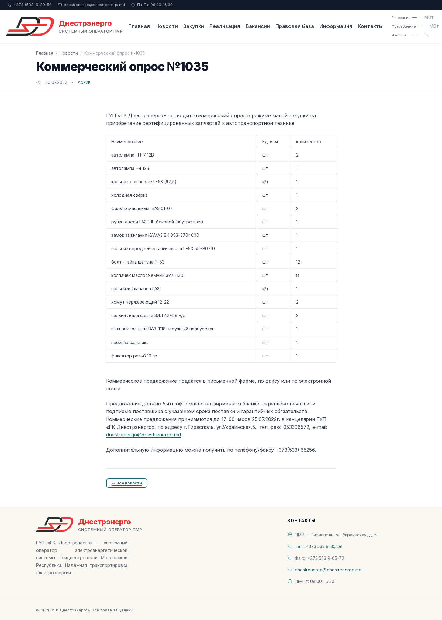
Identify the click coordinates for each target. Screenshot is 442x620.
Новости (166, 26)
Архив (84, 82)
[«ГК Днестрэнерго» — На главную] (64, 26)
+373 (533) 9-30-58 (29, 4)
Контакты (370, 26)
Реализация (224, 26)
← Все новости (127, 482)
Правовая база (294, 26)
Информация (335, 26)
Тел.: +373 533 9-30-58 (319, 546)
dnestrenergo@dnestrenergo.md (91, 4)
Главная (139, 26)
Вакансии (258, 26)
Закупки (193, 26)
